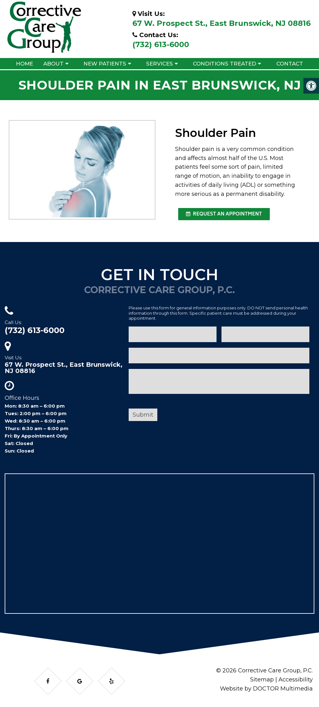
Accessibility (296, 679)
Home (24, 64)
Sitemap (262, 679)
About (53, 64)
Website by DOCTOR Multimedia (266, 688)
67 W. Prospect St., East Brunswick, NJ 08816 (221, 23)
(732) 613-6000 (160, 44)
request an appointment (224, 214)
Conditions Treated (224, 64)
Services (159, 64)
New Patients (104, 64)
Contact (289, 64)
